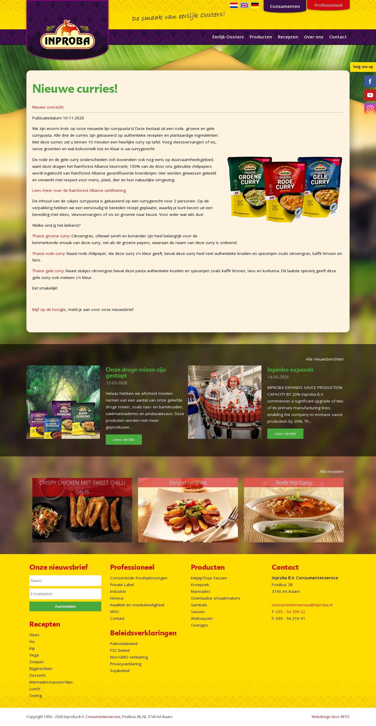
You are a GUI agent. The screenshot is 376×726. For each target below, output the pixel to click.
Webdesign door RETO (331, 716)
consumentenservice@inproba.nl (302, 604)
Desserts (37, 675)
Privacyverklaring (125, 663)
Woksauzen (202, 618)
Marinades (200, 591)
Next (350, 510)
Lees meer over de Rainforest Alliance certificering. (79, 190)
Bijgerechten (40, 668)
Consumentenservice (102, 716)
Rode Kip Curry (294, 482)
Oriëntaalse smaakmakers (215, 598)
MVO (114, 611)
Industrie (118, 591)
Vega (34, 655)
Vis (32, 641)
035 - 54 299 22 (290, 611)
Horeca (116, 598)
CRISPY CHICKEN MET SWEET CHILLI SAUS (82, 487)
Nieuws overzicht (47, 107)
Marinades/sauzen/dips (51, 682)
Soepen (36, 661)
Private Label (122, 584)
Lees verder (124, 439)
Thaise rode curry (48, 253)
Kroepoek (200, 584)
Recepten (288, 37)
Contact (338, 37)
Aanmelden (65, 606)
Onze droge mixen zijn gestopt (136, 372)
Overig (35, 695)
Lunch (34, 688)
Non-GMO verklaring (129, 657)
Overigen (199, 625)
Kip (32, 648)
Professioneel (328, 5)
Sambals (199, 604)
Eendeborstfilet (188, 482)
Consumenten (285, 6)
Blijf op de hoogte (49, 309)
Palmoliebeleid (123, 643)
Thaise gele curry (48, 270)
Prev (25, 510)
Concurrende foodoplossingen (138, 578)
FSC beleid (120, 650)
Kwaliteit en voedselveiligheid (137, 604)
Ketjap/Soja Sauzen (209, 578)
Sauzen (198, 611)
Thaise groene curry (50, 235)
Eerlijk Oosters (228, 37)
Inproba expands (290, 369)
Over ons (313, 37)
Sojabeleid (120, 670)
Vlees (34, 634)
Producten (261, 37)
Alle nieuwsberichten (325, 359)
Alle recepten (332, 471)
